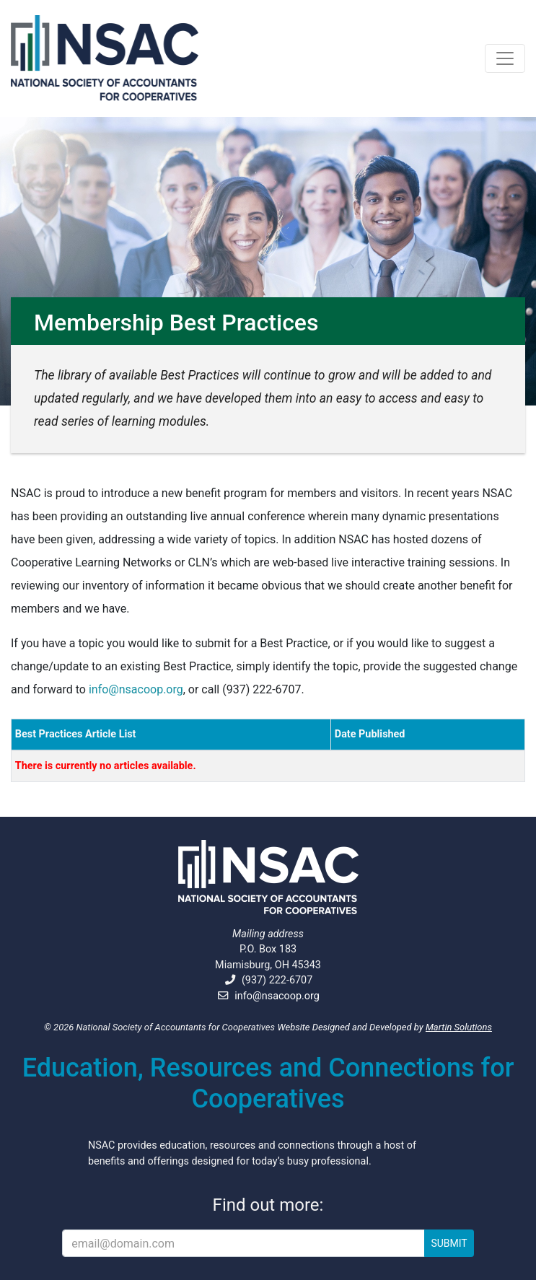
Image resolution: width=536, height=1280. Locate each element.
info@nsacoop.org (136, 689)
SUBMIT (449, 1243)
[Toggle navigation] (505, 58)
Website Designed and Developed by (385, 1027)
